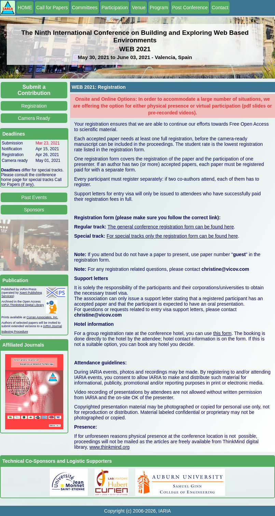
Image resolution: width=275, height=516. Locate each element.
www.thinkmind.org (110, 447)
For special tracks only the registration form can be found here (172, 236)
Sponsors (34, 209)
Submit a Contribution (34, 90)
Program (159, 7)
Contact (220, 7)
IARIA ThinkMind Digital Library (22, 305)
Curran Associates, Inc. (42, 317)
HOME (25, 7)
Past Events (34, 197)
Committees (85, 7)
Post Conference (190, 7)
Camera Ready (34, 118)
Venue (139, 7)
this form (222, 333)
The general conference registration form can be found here (171, 226)
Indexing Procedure (14, 331)
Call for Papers (52, 7)
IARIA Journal (52, 326)
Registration (34, 106)
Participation (114, 7)
